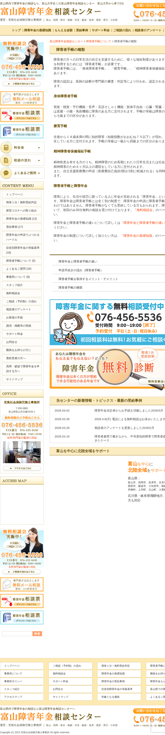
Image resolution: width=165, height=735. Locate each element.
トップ (16, 30)
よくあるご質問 (18, 268)
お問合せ (11, 342)
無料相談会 (144, 210)
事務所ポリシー (13, 681)
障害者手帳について (20, 260)
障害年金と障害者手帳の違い (144, 222)
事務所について (18, 276)
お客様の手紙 (14, 317)
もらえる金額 (63, 30)
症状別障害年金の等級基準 (23, 250)
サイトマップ (14, 379)
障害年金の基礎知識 (37, 30)
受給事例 (82, 30)
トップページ (14, 194)
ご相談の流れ (122, 30)
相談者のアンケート (148, 30)
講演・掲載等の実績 (18, 325)
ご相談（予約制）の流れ (21, 301)
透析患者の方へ (16, 358)
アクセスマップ (13, 696)
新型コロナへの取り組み (21, 210)
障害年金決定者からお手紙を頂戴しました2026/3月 (129, 410)
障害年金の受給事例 (113, 681)
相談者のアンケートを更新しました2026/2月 (124, 427)
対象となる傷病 (110, 696)
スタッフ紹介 (14, 285)
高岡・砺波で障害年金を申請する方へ (23, 369)
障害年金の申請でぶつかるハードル (23, 237)
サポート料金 (101, 30)
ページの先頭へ (148, 721)
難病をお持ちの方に (18, 350)
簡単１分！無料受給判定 (21, 202)
